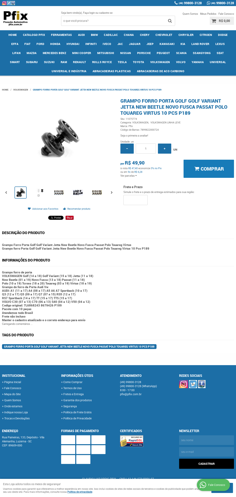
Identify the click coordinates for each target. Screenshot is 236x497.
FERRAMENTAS (61, 35)
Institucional (13, 375)
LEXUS (220, 44)
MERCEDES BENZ (54, 53)
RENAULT (79, 62)
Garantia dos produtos (77, 400)
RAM (64, 62)
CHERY (145, 35)
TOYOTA (138, 62)
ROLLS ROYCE (102, 62)
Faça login (89, 13)
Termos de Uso (72, 388)
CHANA (129, 35)
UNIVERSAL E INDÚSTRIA (69, 71)
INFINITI (91, 44)
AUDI (81, 35)
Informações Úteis (77, 375)
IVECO (107, 44)
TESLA (122, 62)
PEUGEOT (163, 53)
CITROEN (206, 35)
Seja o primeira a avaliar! (134, 135)
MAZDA (32, 53)
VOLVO (181, 62)
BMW (94, 35)
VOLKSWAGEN (160, 62)
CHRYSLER (186, 35)
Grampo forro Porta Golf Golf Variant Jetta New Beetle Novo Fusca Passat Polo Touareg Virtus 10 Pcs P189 (79, 346)
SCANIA (181, 53)
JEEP (150, 44)
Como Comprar (72, 382)
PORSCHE (144, 53)
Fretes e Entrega (73, 394)
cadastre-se (106, 13)
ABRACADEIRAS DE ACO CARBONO (161, 71)
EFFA (14, 44)
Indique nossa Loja (16, 412)
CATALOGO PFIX (34, 35)
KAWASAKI (167, 44)
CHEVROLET (164, 35)
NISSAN (125, 53)
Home (12, 35)
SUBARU (32, 62)
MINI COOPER (81, 53)
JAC (120, 44)
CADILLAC (111, 35)
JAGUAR (134, 44)
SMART (15, 62)
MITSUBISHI (105, 53)
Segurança (70, 406)
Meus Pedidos (208, 14)
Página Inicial (12, 382)
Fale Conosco (226, 14)
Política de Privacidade (77, 418)
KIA (183, 44)
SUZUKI (49, 62)
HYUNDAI (73, 44)
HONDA (55, 44)
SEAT (220, 53)
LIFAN (16, 53)
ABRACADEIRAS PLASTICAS (112, 71)
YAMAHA (198, 62)
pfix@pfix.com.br (131, 394)
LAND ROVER (200, 44)
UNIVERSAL (218, 62)
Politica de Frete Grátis (77, 412)
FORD (40, 44)
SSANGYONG (202, 53)
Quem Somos (190, 14)
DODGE (223, 35)
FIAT (27, 44)
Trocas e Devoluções (17, 418)
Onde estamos (13, 406)
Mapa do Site (12, 394)
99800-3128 (190, 3)
